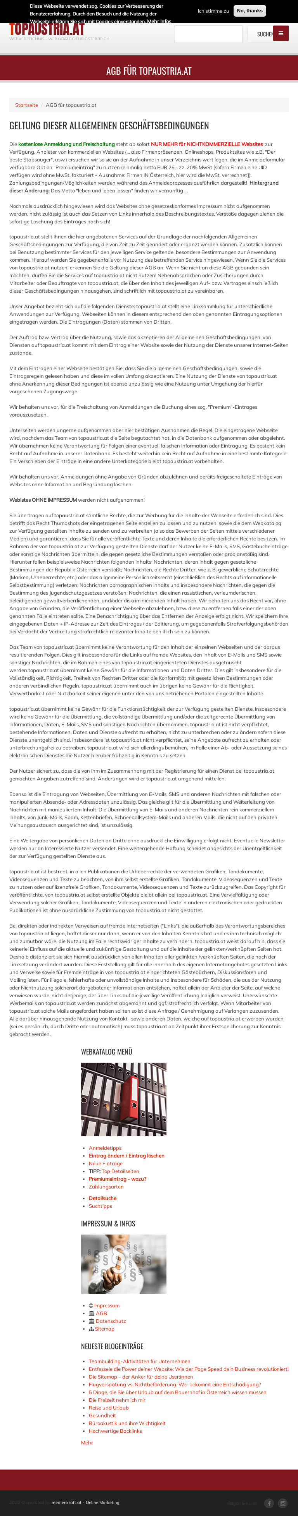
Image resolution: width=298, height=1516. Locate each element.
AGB (101, 1313)
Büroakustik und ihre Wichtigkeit (127, 1423)
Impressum (107, 1305)
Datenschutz (111, 1321)
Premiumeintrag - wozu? (117, 1179)
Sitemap (104, 1329)
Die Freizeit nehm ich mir (117, 1400)
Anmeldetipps (105, 1148)
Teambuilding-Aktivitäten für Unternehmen (140, 1361)
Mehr (87, 1442)
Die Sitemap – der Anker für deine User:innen (141, 1377)
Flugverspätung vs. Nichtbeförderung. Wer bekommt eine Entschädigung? (175, 1384)
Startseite (26, 105)
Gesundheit (102, 1415)
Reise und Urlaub (109, 1408)
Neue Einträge (106, 1163)
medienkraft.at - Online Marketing (86, 1502)
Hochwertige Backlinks (115, 1431)
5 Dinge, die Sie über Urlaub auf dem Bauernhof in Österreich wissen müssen (178, 1392)
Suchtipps (100, 1206)
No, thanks (250, 9)
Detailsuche (102, 1198)
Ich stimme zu (213, 9)
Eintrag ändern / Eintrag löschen (127, 1155)
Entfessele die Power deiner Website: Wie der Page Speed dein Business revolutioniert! (189, 1369)
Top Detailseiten (120, 1171)
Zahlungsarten (106, 1186)
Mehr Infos (159, 20)
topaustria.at (47, 29)
